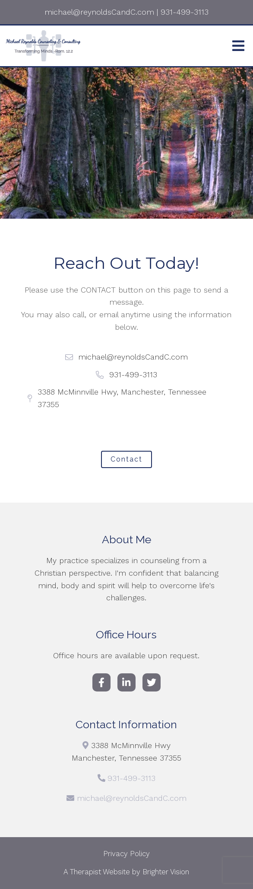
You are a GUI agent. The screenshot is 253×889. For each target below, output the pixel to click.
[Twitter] (151, 682)
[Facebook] (101, 682)
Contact (126, 459)
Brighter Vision (165, 871)
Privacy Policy (126, 853)
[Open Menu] (238, 46)
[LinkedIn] (126, 682)
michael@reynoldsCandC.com (132, 798)
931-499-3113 (131, 778)
